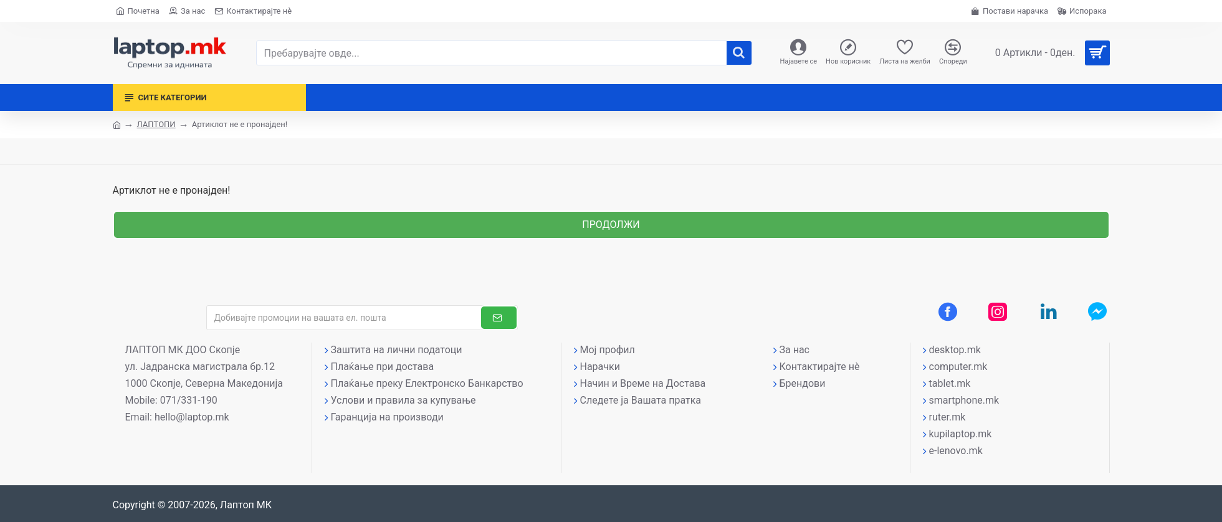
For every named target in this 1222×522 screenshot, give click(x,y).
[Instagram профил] (997, 311)
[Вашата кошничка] (1048, 52)
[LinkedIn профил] (1049, 311)
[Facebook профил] (947, 311)
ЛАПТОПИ (156, 124)
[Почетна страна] (138, 11)
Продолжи (610, 224)
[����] (739, 53)
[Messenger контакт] (1097, 311)
